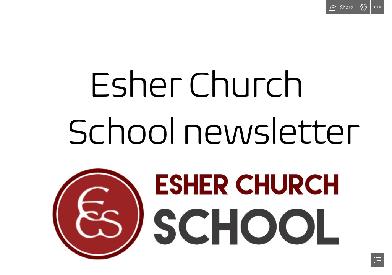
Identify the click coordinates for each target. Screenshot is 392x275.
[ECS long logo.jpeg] (196, 214)
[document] (196, 137)
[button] (341, 7)
